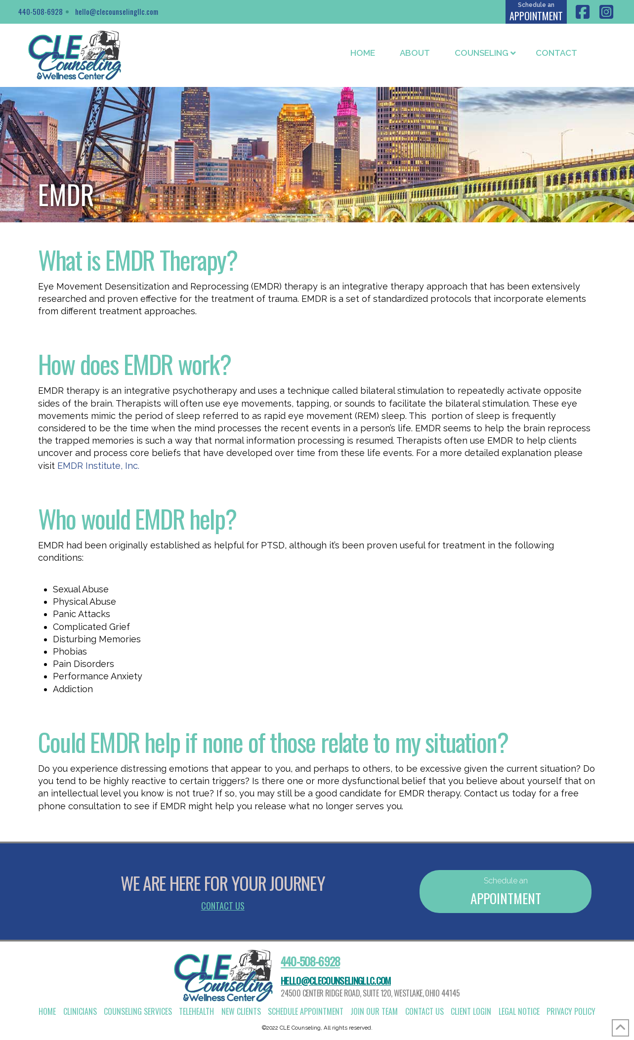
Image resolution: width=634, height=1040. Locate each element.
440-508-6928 (40, 11)
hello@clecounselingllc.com (116, 11)
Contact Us (223, 905)
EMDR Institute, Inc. (98, 465)
